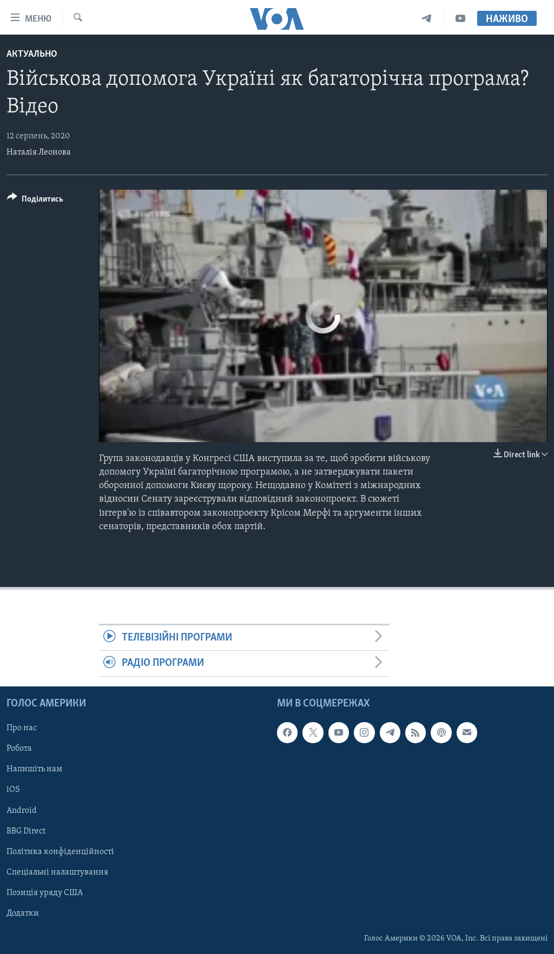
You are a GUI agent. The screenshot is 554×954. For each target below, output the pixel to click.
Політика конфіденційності (60, 851)
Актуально (31, 54)
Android (21, 810)
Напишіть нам (34, 769)
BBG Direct (25, 830)
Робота (19, 748)
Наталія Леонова (38, 152)
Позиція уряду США (44, 892)
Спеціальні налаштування (57, 872)
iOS (13, 789)
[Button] (35, 201)
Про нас (21, 728)
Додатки (22, 913)
